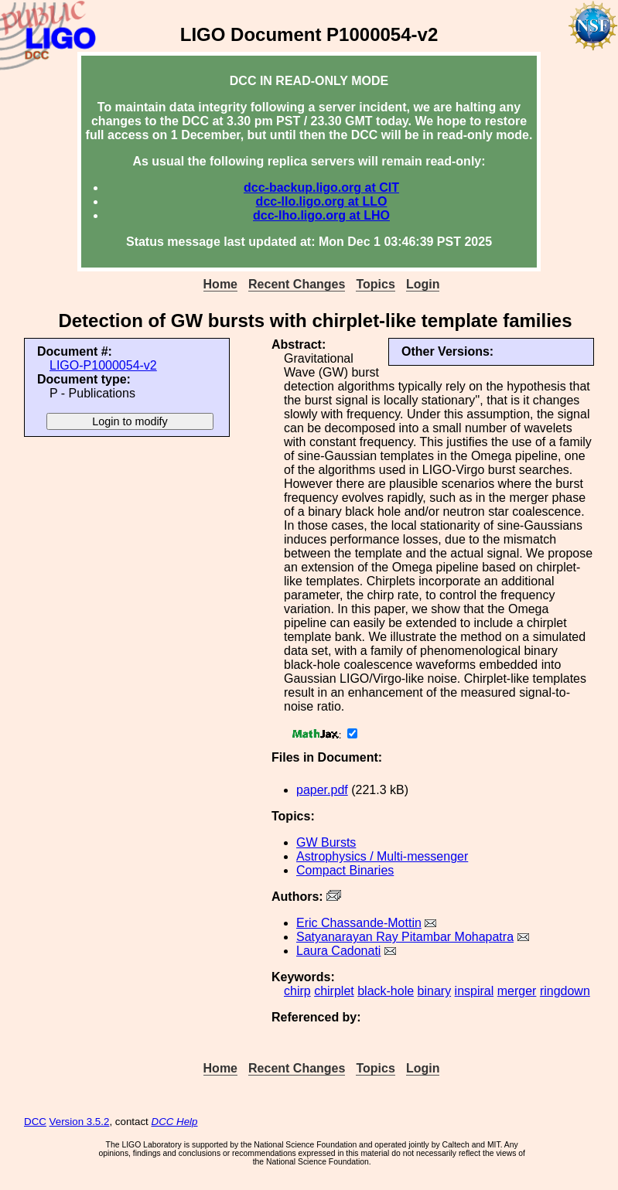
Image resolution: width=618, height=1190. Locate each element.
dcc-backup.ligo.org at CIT (321, 187)
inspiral (474, 990)
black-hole (385, 990)
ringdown (565, 990)
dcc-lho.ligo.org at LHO (321, 215)
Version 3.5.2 (80, 1121)
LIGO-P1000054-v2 (103, 365)
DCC (35, 1121)
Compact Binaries (345, 870)
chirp (297, 990)
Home (220, 284)
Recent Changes (296, 284)
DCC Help (175, 1121)
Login (423, 284)
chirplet (334, 990)
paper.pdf (322, 789)
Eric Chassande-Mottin (359, 922)
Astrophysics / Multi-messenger (382, 856)
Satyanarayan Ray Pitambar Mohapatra (405, 936)
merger (517, 990)
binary (435, 990)
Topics (375, 284)
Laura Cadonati (338, 950)
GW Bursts (326, 842)
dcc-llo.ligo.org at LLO (322, 201)
